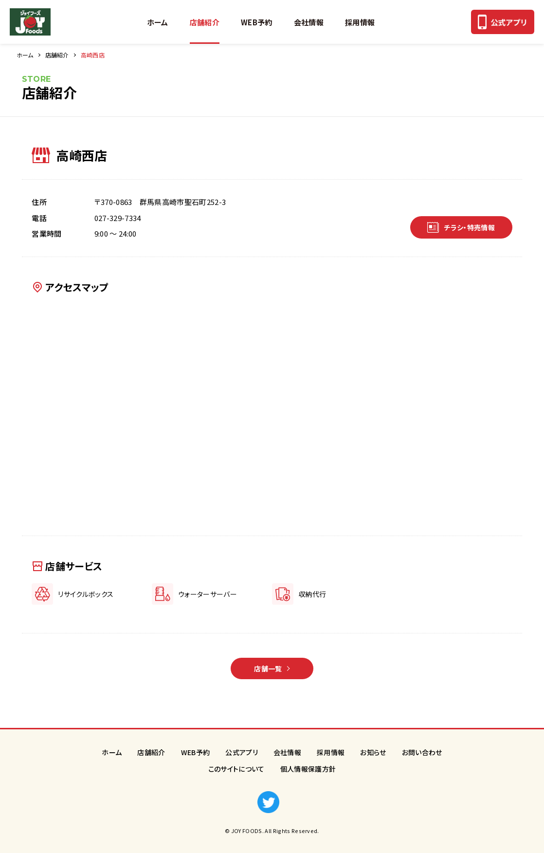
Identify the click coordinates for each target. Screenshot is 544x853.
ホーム (157, 22)
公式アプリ (241, 752)
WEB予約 (256, 22)
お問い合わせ (422, 752)
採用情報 (360, 22)
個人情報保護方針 (308, 769)
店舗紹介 (204, 22)
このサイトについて (236, 769)
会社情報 (309, 22)
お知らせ (373, 752)
